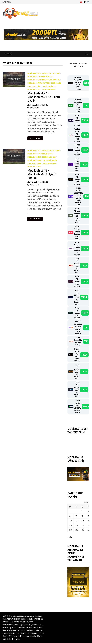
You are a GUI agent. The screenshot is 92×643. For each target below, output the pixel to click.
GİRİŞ (86, 83)
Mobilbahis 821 (34, 80)
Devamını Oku (35, 138)
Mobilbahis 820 (45, 77)
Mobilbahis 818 (45, 154)
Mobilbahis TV (49, 86)
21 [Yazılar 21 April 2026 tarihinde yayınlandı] (76, 525)
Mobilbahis (32, 77)
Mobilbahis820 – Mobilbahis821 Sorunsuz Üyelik (43, 97)
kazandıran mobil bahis (40, 105)
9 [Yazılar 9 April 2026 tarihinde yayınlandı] (88, 516)
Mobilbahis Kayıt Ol (51, 80)
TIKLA (87, 105)
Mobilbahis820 (33, 73)
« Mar (69, 537)
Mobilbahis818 (33, 151)
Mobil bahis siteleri (51, 73)
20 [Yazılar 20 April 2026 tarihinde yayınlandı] (70, 525)
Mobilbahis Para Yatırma (38, 83)
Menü (8, 54)
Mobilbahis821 (33, 90)
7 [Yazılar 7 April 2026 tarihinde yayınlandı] (76, 516)
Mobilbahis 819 (34, 157)
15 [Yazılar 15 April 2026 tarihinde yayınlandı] (83, 520)
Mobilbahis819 (49, 164)
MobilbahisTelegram (11, 639)
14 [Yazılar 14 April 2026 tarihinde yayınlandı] (76, 520)
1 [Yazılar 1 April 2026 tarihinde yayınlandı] (82, 511)
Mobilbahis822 (48, 90)
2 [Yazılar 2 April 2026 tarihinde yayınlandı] (88, 511)
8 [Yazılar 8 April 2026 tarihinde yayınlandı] (82, 516)
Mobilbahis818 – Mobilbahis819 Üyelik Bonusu (41, 174)
